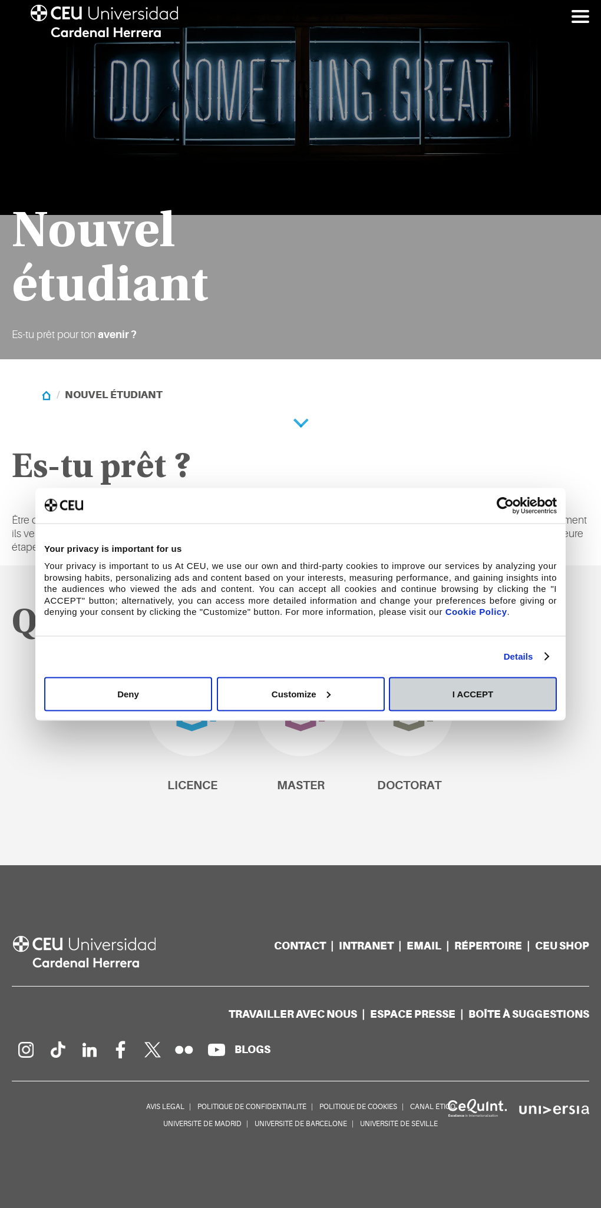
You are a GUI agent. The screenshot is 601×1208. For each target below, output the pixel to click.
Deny (128, 694)
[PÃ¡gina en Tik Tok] (57, 1049)
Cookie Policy (476, 612)
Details (518, 656)
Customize (301, 694)
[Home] (46, 395)
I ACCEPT (473, 694)
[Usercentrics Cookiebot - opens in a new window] (505, 505)
